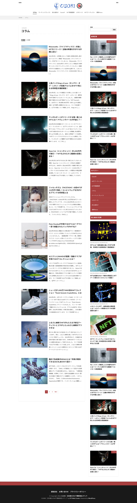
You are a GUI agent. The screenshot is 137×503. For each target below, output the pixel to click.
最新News (99, 12)
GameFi (62, 12)
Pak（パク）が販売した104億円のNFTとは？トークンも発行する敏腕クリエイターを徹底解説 (103, 59)
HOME (20, 17)
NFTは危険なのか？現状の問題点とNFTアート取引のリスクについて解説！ (103, 277)
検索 (91, 27)
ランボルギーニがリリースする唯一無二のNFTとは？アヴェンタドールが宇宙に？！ (65, 118)
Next (56, 392)
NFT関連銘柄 (71, 12)
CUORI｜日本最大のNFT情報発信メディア (74, 496)
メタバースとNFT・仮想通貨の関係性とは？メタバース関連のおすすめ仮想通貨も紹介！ (102, 308)
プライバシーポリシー (78, 492)
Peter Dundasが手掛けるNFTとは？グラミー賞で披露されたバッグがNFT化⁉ (65, 225)
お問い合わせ (63, 492)
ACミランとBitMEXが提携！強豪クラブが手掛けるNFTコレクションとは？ (65, 257)
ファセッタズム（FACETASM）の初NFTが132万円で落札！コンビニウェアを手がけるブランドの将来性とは (65, 190)
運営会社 (54, 492)
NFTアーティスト (89, 12)
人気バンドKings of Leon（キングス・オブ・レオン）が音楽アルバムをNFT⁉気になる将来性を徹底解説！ (65, 85)
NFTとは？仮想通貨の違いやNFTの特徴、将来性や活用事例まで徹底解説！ (102, 246)
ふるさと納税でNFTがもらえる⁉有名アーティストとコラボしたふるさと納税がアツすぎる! (65, 325)
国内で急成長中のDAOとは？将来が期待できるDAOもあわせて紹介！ (65, 360)
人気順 (28, 40)
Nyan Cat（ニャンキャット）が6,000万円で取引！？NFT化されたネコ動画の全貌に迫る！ (65, 153)
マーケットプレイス (44, 12)
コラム (35, 12)
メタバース (79, 12)
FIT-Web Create (75, 498)
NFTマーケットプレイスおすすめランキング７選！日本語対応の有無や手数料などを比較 (102, 341)
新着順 (23, 40)
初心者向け (55, 12)
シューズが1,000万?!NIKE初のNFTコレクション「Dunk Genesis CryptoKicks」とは (65, 291)
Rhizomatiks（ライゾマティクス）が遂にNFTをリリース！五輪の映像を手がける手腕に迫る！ (65, 49)
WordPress (91, 498)
